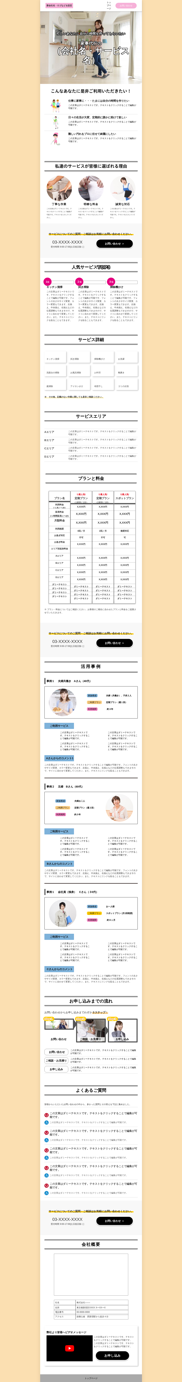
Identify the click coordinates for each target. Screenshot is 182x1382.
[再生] (69, 1348)
